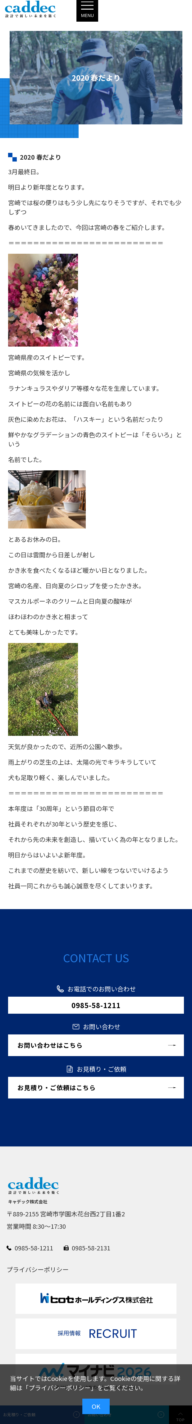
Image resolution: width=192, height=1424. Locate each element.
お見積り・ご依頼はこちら (56, 1087)
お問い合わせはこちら (50, 1045)
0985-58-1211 (96, 1005)
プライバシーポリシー (60, 1387)
